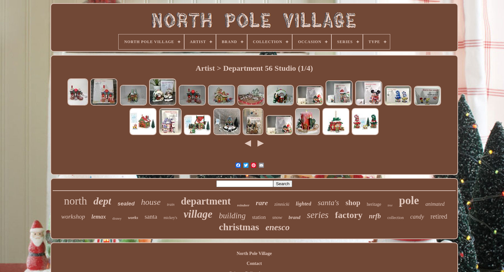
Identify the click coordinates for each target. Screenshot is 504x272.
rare (262, 203)
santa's (328, 202)
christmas (239, 227)
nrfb (375, 216)
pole (409, 200)
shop (353, 203)
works (133, 217)
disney (117, 218)
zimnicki (282, 204)
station (259, 217)
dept (102, 201)
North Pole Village (254, 253)
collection (395, 217)
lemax (98, 216)
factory (349, 215)
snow (277, 217)
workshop (73, 216)
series (318, 215)
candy (417, 216)
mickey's (170, 217)
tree (390, 205)
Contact (254, 263)
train (170, 204)
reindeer (243, 205)
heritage (374, 204)
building (232, 215)
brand (295, 217)
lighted (303, 204)
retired (438, 216)
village (198, 214)
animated (435, 204)
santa (151, 216)
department (206, 201)
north (75, 201)
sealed (126, 204)
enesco (278, 227)
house (151, 202)
